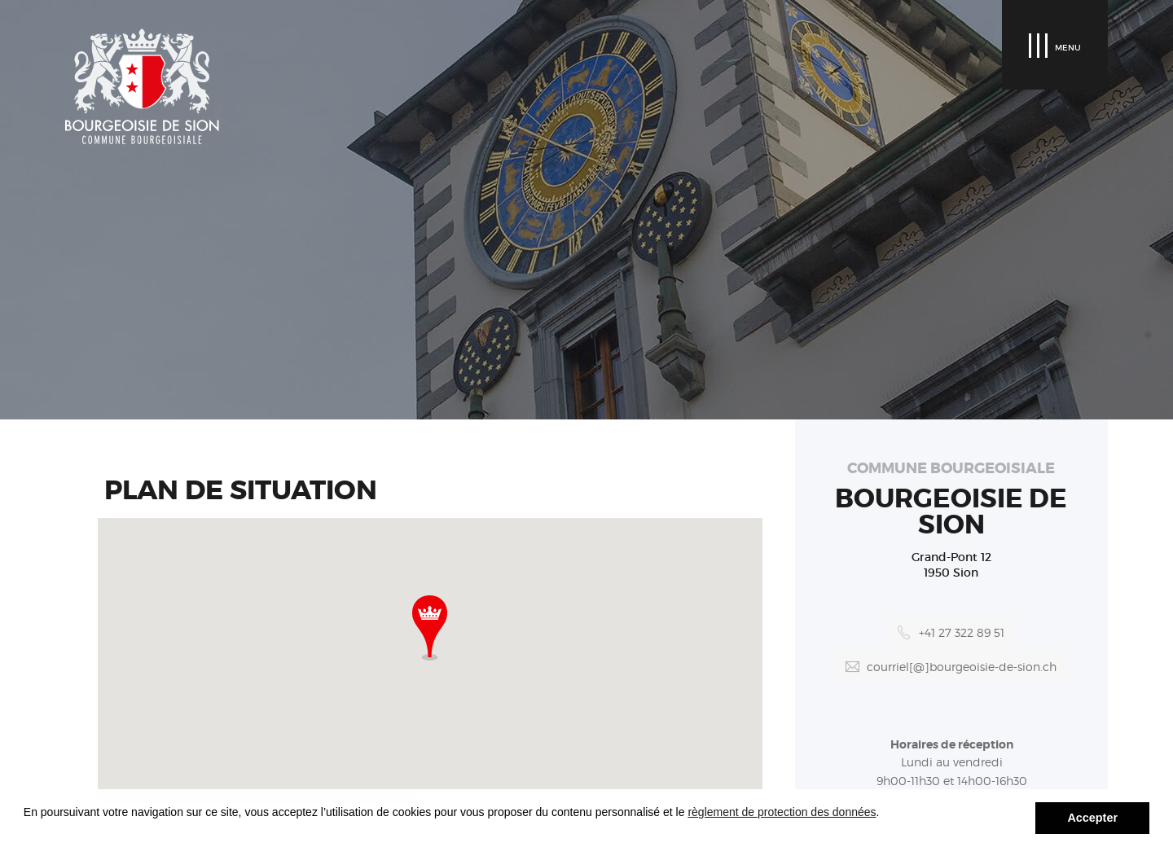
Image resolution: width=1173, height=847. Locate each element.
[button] (429, 627)
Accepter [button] (1092, 817)
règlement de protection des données (782, 811)
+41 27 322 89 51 (961, 632)
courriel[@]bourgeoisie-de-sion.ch (962, 667)
